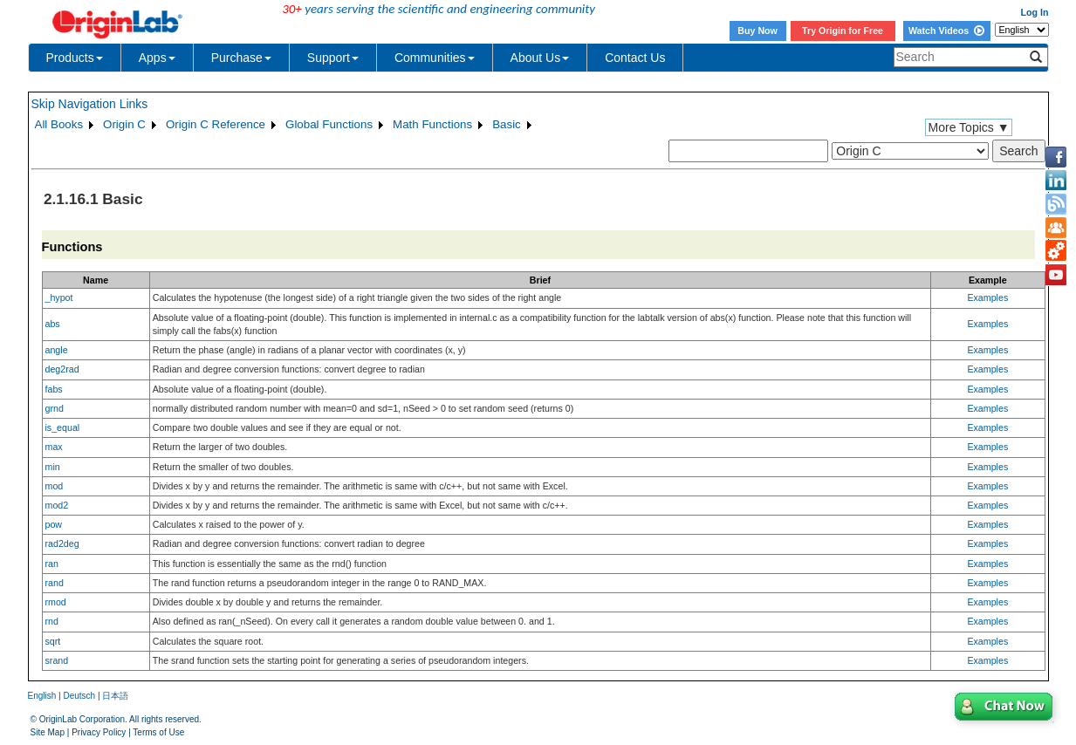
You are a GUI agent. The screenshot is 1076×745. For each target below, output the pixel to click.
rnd (51, 621)
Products (74, 58)
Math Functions (432, 124)
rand (54, 583)
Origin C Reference (215, 124)
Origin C (124, 124)
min (52, 466)
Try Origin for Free (842, 30)
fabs (54, 389)
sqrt (53, 641)
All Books (59, 124)
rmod (55, 602)
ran (51, 563)
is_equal (62, 427)
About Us (540, 58)
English (42, 696)
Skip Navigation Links (89, 104)
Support (333, 58)
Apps (157, 58)
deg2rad (62, 369)
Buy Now (757, 30)
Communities (434, 58)
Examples (987, 297)
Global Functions (329, 124)
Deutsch (79, 696)
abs (52, 323)
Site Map (48, 732)
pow (54, 524)
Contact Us (635, 58)
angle (56, 350)
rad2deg (62, 543)
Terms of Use (158, 732)
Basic (506, 124)
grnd (54, 408)
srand (57, 660)
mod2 (57, 505)
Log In (1035, 12)
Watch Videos (946, 30)
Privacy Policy (99, 732)
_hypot (59, 297)
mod (54, 486)
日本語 (115, 696)
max (54, 446)
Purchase (241, 58)
